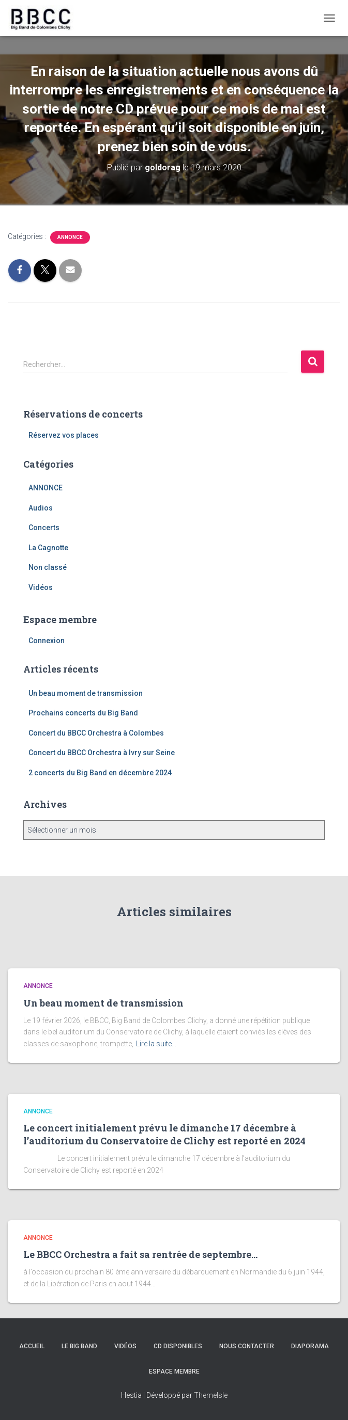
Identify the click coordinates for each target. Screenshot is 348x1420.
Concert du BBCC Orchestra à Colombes (96, 733)
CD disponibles (178, 1346)
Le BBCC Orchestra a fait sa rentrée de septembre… (140, 1254)
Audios (40, 508)
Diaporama (310, 1346)
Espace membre (174, 1371)
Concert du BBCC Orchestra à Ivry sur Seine (101, 752)
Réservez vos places (63, 435)
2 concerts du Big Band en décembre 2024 (100, 773)
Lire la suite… (156, 1044)
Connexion (46, 640)
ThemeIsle (211, 1395)
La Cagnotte (48, 548)
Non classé (47, 567)
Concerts (43, 527)
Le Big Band (79, 1346)
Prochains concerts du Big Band (83, 713)
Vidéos (40, 587)
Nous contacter (246, 1346)
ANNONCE (70, 237)
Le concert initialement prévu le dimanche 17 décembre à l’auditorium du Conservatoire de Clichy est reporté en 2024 (164, 1134)
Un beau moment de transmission (85, 693)
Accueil (31, 1346)
